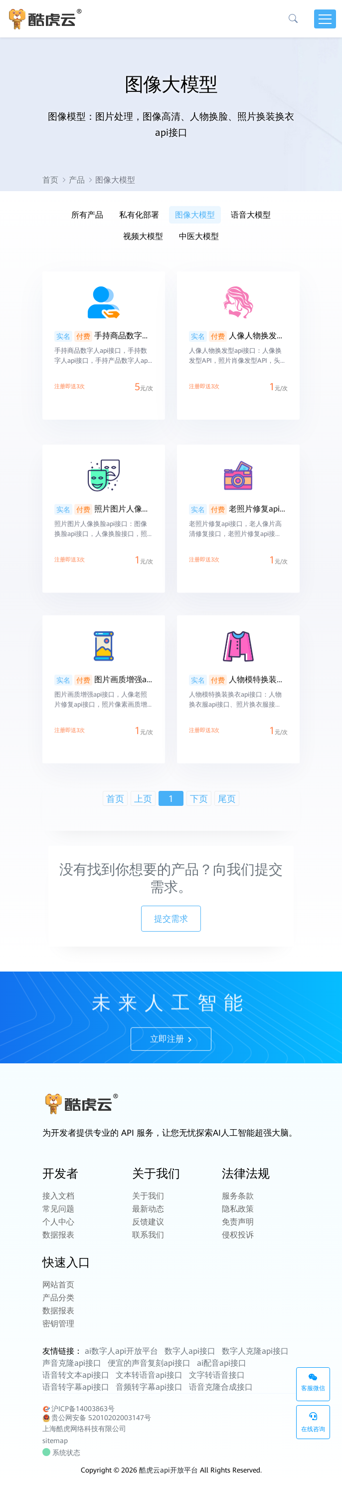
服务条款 (238, 1196)
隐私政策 (238, 1209)
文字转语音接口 (217, 1375)
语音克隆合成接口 (221, 1387)
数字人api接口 (190, 1351)
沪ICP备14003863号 (78, 1409)
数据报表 (58, 1234)
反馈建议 (148, 1222)
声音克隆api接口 (71, 1363)
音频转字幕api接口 (149, 1387)
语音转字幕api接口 (75, 1387)
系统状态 (62, 1453)
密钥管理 (58, 1323)
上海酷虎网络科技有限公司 (84, 1429)
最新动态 (148, 1209)
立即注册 (171, 1061)
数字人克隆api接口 (255, 1351)
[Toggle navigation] (325, 18)
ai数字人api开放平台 (121, 1351)
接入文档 (58, 1196)
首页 (50, 180)
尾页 (227, 798)
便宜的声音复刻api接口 (149, 1363)
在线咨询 (313, 1422)
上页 (143, 798)
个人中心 (58, 1222)
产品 (77, 180)
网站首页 (58, 1284)
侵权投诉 (238, 1234)
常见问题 (58, 1209)
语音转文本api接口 (75, 1375)
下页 (199, 798)
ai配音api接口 (221, 1363)
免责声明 (238, 1222)
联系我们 (148, 1234)
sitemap (55, 1441)
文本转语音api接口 (149, 1375)
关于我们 (148, 1196)
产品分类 (58, 1297)
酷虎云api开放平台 (168, 1470)
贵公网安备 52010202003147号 (96, 1418)
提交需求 (171, 919)
